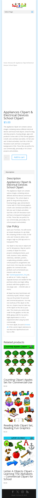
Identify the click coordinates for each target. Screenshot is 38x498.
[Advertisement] (19, 41)
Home (5, 63)
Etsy (25, 275)
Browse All (11, 63)
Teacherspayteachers (16, 275)
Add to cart (19, 157)
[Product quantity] (7, 157)
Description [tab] (10, 172)
